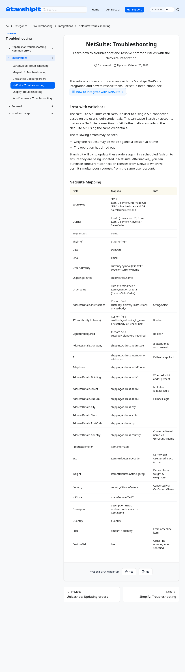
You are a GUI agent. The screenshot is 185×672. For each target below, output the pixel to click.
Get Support (134, 9)
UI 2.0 (169, 9)
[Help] (177, 9)
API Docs (113, 9)
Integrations (65, 26)
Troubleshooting (43, 26)
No (145, 571)
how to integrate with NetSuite (98, 92)
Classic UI (157, 9)
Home (95, 9)
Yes (129, 571)
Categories (20, 26)
